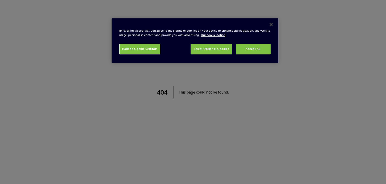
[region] (195, 40)
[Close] (271, 24)
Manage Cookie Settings (140, 49)
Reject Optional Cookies (211, 49)
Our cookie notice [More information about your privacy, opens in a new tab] (213, 35)
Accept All (253, 49)
